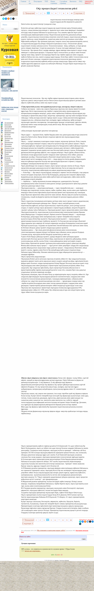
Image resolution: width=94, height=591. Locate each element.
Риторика (8, 160)
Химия (7, 177)
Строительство (10, 166)
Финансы (8, 175)
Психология (9, 156)
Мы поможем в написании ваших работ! (51, 530)
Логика (7, 140)
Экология (8, 179)
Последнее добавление (64, 560)
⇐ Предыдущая (28, 13)
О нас (30, 2)
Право (7, 154)
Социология (9, 162)
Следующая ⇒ (79, 13)
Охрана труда (9, 148)
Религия (7, 158)
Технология (9, 168)
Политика (8, 152)
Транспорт (8, 170)
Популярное (38, 1)
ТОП (46, 1)
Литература (9, 138)
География (8, 127)
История (7, 134)
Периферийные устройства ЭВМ (7, 99)
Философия (9, 173)
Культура (8, 136)
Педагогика (9, 150)
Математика (9, 142)
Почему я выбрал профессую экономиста (7, 72)
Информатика (9, 132)
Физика (7, 172)
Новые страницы (54, 2)
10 (71, 13)
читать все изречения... (33, 551)
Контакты (73, 1)
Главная (23, 1)
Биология (8, 125)
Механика (8, 146)
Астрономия (9, 123)
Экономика (8, 181)
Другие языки (9, 128)
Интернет (8, 130)
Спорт (7, 164)
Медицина (8, 144)
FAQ (80, 1)
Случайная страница (63, 2)
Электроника (9, 183)
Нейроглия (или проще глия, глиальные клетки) (9, 109)
